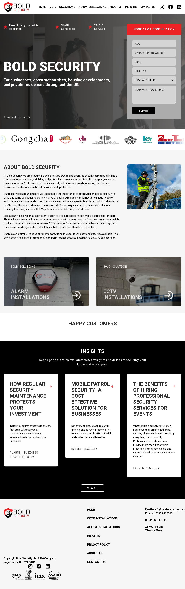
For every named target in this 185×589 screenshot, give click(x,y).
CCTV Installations (62, 6)
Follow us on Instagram (162, 7)
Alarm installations (92, 6)
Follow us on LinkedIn (179, 7)
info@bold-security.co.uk (169, 509)
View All (92, 486)
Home (42, 6)
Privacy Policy (98, 544)
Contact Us (147, 6)
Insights (131, 6)
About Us (116, 6)
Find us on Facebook (170, 7)
